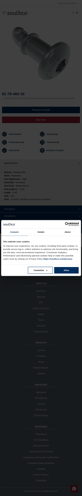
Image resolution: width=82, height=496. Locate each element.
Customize (40, 270)
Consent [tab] (14, 232)
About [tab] (68, 232)
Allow (66, 270)
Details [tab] (41, 232)
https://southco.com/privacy (57, 259)
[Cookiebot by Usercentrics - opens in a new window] (67, 224)
